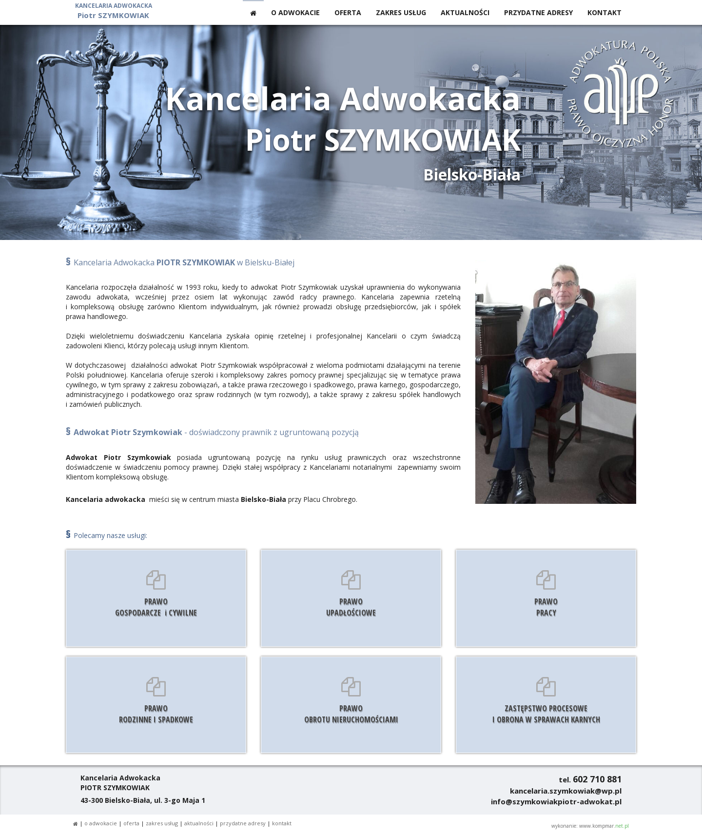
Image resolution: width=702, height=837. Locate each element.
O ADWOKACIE (295, 12)
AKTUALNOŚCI (465, 12)
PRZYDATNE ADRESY (538, 12)
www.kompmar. (604, 825)
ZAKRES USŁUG (401, 12)
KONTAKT (604, 12)
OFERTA (347, 12)
